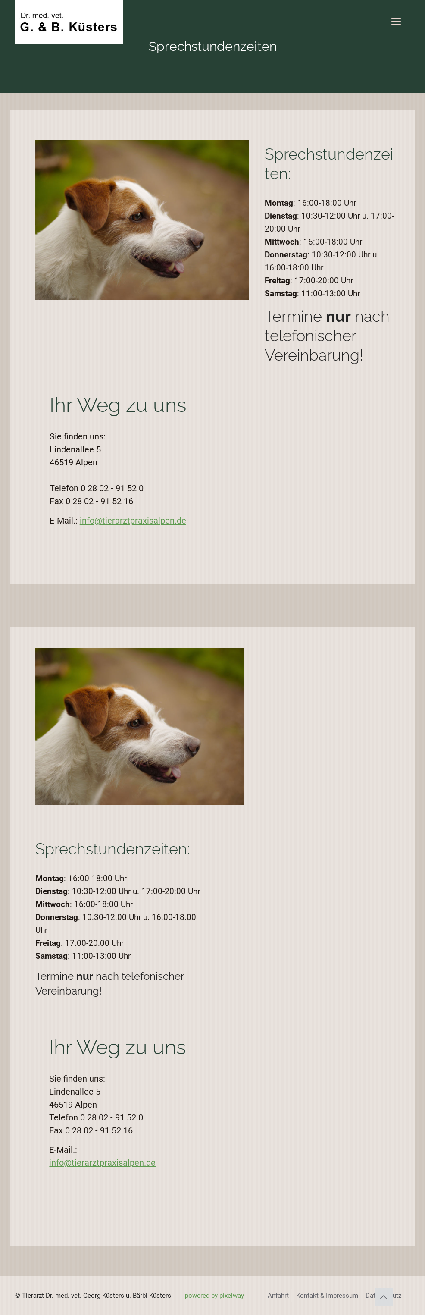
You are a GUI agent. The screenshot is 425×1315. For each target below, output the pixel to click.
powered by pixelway (214, 1295)
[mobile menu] (396, 21)
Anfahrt (278, 1295)
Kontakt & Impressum (327, 1295)
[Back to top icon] (384, 1297)
